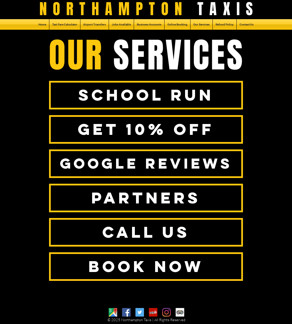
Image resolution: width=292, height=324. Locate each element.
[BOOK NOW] (146, 266)
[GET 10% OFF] (146, 129)
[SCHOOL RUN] (146, 95)
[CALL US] (146, 232)
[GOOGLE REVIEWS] (146, 163)
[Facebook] (126, 312)
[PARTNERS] (146, 198)
